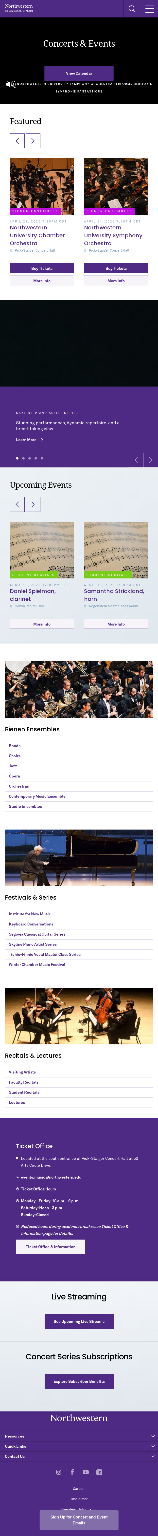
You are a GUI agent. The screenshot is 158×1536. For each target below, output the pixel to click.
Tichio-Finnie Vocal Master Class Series (45, 955)
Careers (79, 1489)
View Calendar (79, 73)
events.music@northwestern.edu (51, 1177)
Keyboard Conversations (31, 924)
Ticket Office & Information (50, 1247)
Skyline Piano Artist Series (33, 944)
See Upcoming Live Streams (79, 1322)
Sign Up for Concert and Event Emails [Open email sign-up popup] (78, 1520)
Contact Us (81, 1457)
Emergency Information (79, 1509)
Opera (14, 776)
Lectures (17, 1103)
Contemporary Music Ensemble (37, 796)
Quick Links (81, 1446)
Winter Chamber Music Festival (37, 965)
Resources (81, 1436)
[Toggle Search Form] (132, 9)
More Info (42, 281)
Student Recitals (24, 1092)
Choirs (14, 756)
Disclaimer (79, 1499)
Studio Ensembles (25, 807)
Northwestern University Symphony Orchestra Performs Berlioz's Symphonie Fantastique (79, 86)
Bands (14, 746)
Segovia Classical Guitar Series (37, 934)
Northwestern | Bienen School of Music (19, 8)
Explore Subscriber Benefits (79, 1382)
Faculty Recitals (23, 1082)
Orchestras (19, 786)
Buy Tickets (42, 269)
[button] (136, 460)
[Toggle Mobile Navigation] (149, 8)
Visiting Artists (22, 1072)
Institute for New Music (30, 914)
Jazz (13, 766)
